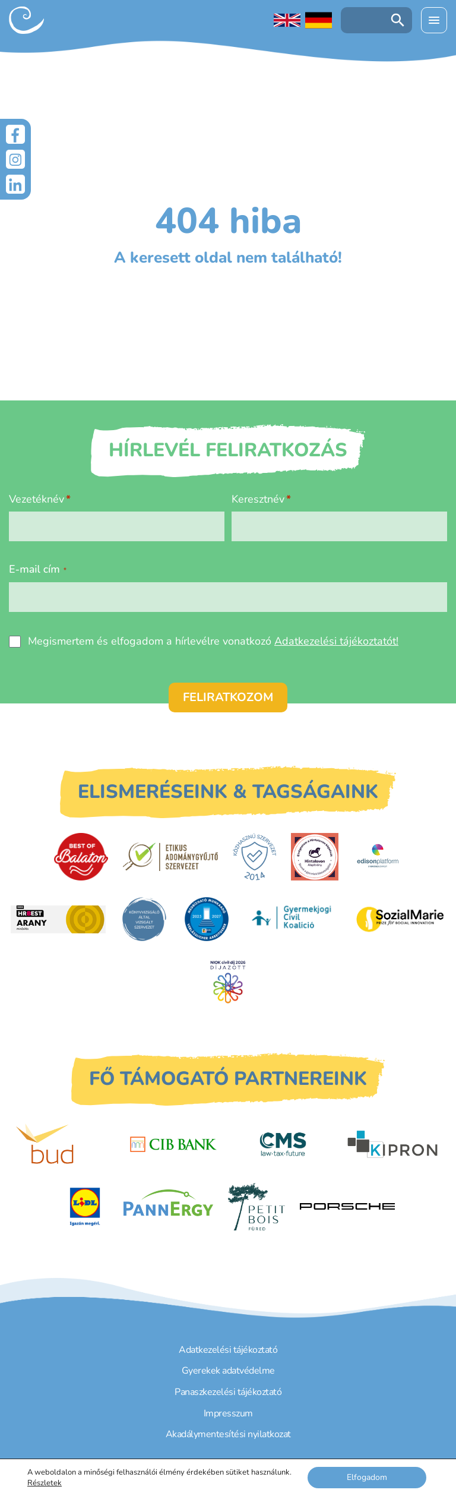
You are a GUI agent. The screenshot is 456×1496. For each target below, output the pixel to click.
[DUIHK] (206, 919)
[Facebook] (15, 134)
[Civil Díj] (228, 981)
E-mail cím (37, 569)
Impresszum (228, 1413)
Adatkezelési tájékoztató (228, 1349)
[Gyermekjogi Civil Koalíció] (292, 919)
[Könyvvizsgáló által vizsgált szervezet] (144, 919)
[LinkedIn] (15, 184)
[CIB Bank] (173, 1144)
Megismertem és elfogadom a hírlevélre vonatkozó (213, 641)
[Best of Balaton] (81, 856)
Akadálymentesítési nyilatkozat (228, 1434)
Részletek (44, 1483)
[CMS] (283, 1144)
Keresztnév (258, 499)
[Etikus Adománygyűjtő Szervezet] (170, 856)
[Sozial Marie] (400, 919)
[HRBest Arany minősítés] (58, 919)
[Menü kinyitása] (434, 20)
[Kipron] (392, 1144)
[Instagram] (15, 159)
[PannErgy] (168, 1206)
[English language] (287, 20)
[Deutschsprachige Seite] (318, 20)
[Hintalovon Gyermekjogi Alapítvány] (314, 856)
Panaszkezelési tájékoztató (228, 1392)
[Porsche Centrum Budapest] (347, 1206)
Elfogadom (367, 1477)
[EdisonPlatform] (378, 856)
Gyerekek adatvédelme (228, 1370)
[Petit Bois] (256, 1206)
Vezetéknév (36, 499)
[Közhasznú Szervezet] (254, 856)
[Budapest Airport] (63, 1144)
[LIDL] (85, 1206)
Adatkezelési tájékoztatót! (336, 641)
